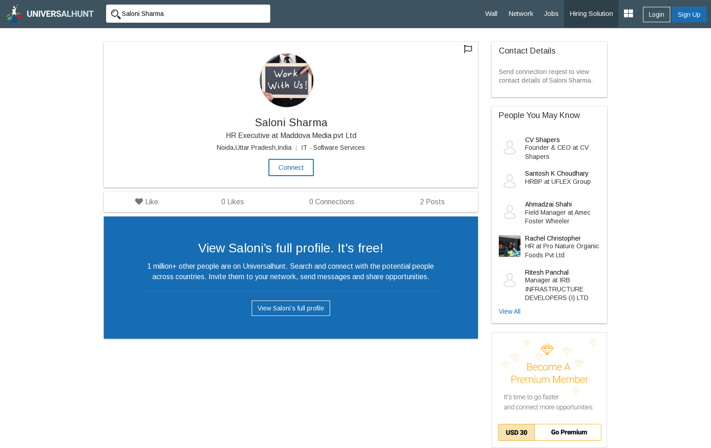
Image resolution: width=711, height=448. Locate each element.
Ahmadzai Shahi (548, 204)
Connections (332, 202)
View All (510, 311)
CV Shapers (542, 139)
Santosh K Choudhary (557, 173)
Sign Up (689, 14)
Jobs (551, 13)
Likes (232, 202)
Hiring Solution (591, 13)
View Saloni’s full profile (291, 308)
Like (146, 202)
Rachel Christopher (553, 238)
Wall (491, 13)
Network (520, 13)
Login (656, 14)
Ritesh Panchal (547, 272)
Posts (432, 202)
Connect (291, 167)
